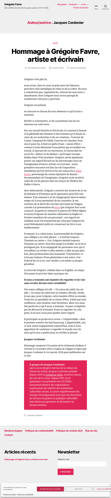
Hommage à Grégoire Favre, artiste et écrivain (55, 55)
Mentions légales (13, 430)
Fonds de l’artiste (80, 8)
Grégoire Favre (13, 4)
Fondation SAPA (54, 374)
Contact (8, 435)
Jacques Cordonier (38, 68)
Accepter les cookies (50, 489)
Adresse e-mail (63, 459)
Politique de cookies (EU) (69, 430)
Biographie (62, 4)
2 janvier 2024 (58, 68)
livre (57, 207)
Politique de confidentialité (25, 494)
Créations (72, 4)
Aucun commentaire (78, 68)
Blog (55, 43)
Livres (83, 4)
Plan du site (91, 430)
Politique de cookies (9, 494)
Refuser (78, 489)
